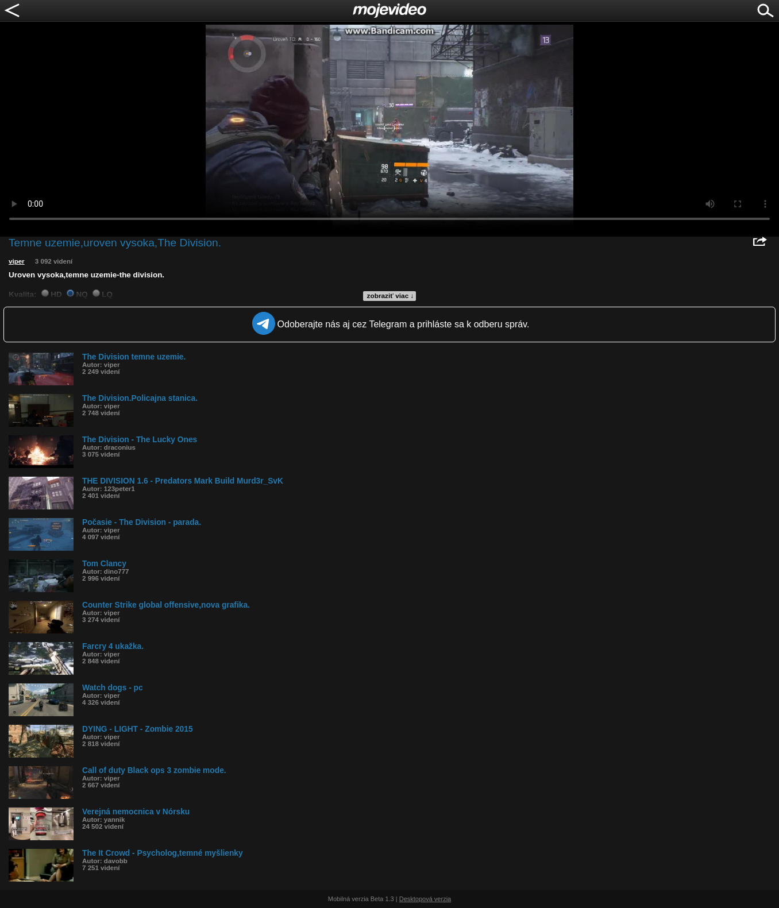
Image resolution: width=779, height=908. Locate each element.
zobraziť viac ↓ (390, 296)
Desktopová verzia (425, 898)
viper (17, 261)
